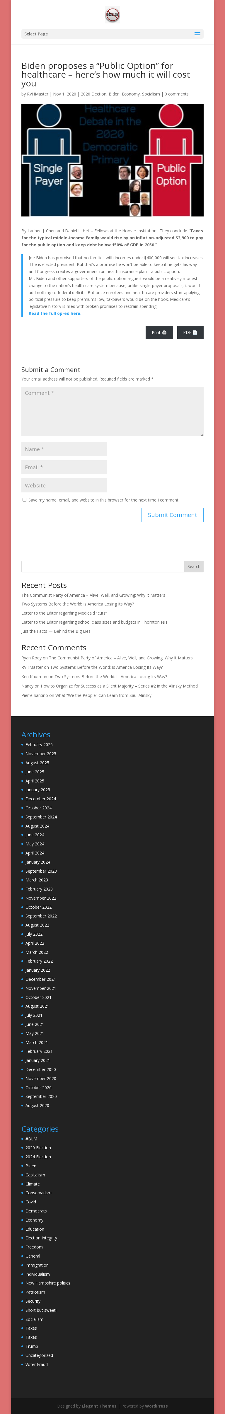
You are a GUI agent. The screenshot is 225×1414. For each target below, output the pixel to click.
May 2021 (34, 1033)
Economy (131, 94)
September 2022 (41, 916)
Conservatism (38, 1192)
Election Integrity (41, 1238)
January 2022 (37, 970)
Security (32, 1301)
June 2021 (34, 1024)
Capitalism (35, 1175)
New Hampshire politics (47, 1283)
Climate (32, 1184)
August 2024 (37, 826)
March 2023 (36, 880)
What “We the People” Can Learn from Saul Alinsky (103, 695)
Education (34, 1229)
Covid (30, 1202)
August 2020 (37, 1105)
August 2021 (37, 1006)
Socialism (151, 94)
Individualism (37, 1274)
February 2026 (39, 744)
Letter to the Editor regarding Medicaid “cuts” (64, 613)
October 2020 (38, 1087)
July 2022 (33, 934)
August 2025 (37, 762)
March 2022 (36, 952)
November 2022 (40, 898)
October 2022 (38, 907)
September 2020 (41, 1096)
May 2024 (34, 844)
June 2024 (34, 835)
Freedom (34, 1247)
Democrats (36, 1211)
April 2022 (34, 943)
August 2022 (37, 925)
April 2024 (34, 853)
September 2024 (41, 817)
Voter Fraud (36, 1364)
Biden (114, 94)
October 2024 (38, 808)
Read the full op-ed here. (55, 313)
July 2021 (33, 1015)
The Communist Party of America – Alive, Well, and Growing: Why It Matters (93, 595)
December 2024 (40, 798)
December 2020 (40, 1069)
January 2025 (37, 789)
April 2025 (34, 781)
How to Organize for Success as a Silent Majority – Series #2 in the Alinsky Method (119, 686)
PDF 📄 (190, 332)
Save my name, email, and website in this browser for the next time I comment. (103, 500)
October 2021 (38, 997)
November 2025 (40, 753)
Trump (31, 1346)
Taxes (31, 1328)
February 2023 (39, 889)
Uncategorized (39, 1355)
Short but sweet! (41, 1310)
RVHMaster (37, 94)
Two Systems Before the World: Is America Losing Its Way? (77, 604)
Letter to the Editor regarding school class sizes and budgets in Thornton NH (94, 622)
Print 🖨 (159, 332)
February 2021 (39, 1051)
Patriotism (35, 1292)
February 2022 (39, 961)
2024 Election (38, 1156)
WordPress (156, 1406)
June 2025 (34, 772)
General (32, 1256)
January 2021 (37, 1060)
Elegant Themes (99, 1406)
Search (194, 566)
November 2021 (40, 988)
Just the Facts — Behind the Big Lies (56, 631)
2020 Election (93, 94)
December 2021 (40, 979)
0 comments (177, 94)
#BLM (31, 1139)
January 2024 (37, 862)
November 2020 (40, 1078)
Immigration (37, 1265)
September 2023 (41, 871)
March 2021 (36, 1042)
